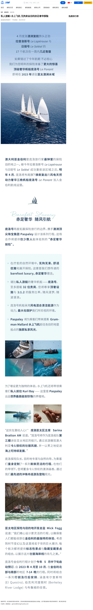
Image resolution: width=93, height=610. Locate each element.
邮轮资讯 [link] (6, 12)
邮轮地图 (65, 7)
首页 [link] (2, 12)
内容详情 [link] (12, 12)
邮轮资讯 (56, 7)
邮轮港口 (19, 7)
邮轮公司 (37, 7)
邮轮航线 (28, 7)
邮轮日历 (10, 7)
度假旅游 (46, 7)
